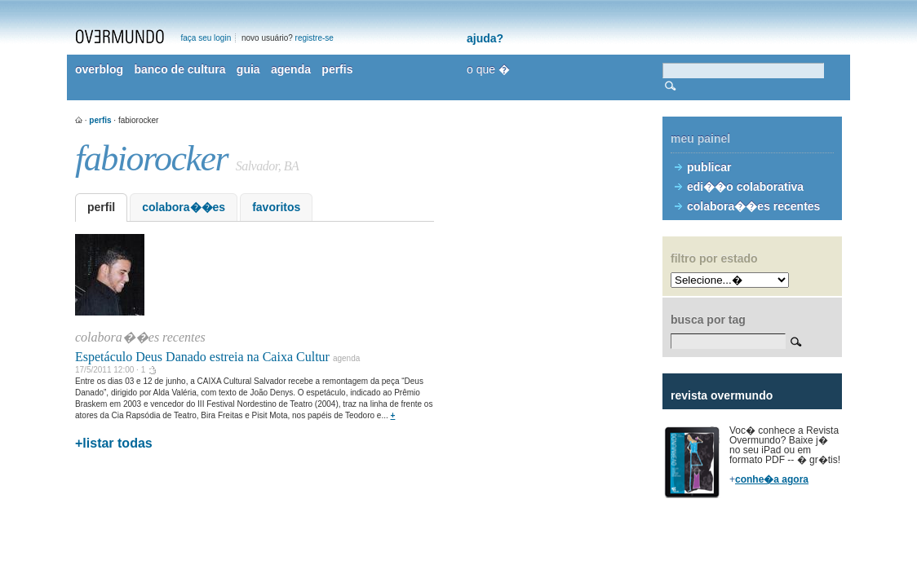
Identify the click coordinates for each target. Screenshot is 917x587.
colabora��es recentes (753, 206)
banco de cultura (179, 69)
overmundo (120, 37)
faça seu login (206, 37)
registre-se (314, 37)
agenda (291, 69)
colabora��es (183, 207)
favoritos (276, 207)
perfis (336, 69)
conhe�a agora (771, 479)
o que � (488, 69)
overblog (99, 69)
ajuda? (485, 38)
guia (248, 69)
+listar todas (114, 443)
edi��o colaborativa (745, 186)
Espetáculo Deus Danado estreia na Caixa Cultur (202, 357)
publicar (709, 167)
